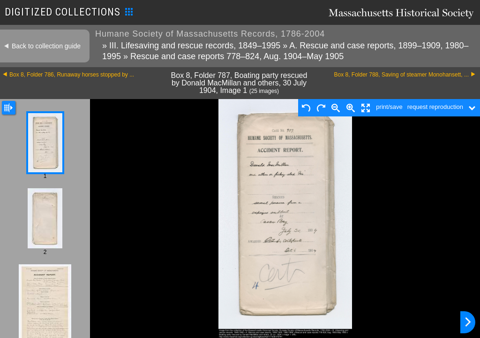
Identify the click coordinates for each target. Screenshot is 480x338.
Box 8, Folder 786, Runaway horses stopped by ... (71, 74)
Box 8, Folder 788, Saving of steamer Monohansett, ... (401, 74)
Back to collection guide (46, 46)
